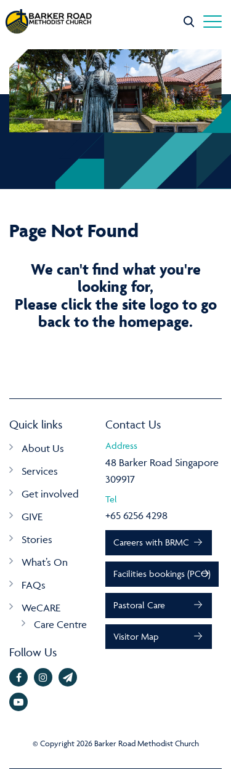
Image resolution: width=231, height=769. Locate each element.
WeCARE (41, 608)
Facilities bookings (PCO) (162, 573)
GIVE (32, 516)
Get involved (50, 494)
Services (40, 471)
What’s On (45, 562)
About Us (43, 448)
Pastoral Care (139, 605)
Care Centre (60, 624)
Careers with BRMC (151, 542)
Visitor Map (135, 636)
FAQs (34, 585)
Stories (37, 539)
